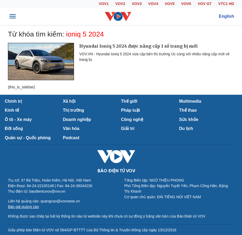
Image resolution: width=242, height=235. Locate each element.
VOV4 (153, 4)
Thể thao (188, 110)
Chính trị (13, 101)
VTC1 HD (226, 4)
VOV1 (104, 4)
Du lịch (186, 128)
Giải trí (127, 128)
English (226, 16)
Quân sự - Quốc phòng (28, 137)
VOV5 (169, 4)
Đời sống (14, 128)
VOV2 (120, 4)
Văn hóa (71, 128)
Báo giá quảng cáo (23, 207)
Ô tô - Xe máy (18, 119)
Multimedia (190, 101)
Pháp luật (130, 110)
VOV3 (137, 4)
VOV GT (205, 4)
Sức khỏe (188, 119)
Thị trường (73, 110)
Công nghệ (132, 119)
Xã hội (69, 101)
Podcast (71, 137)
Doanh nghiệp (77, 119)
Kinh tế (12, 110)
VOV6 (186, 4)
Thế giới (129, 101)
